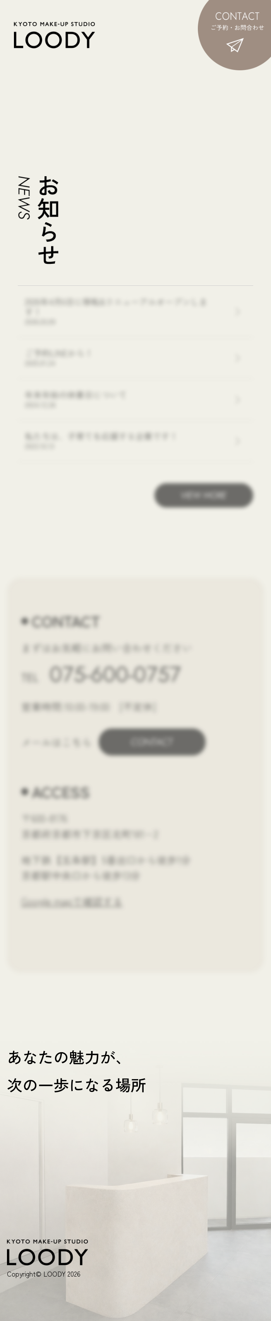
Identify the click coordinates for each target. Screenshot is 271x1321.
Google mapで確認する (72, 901)
